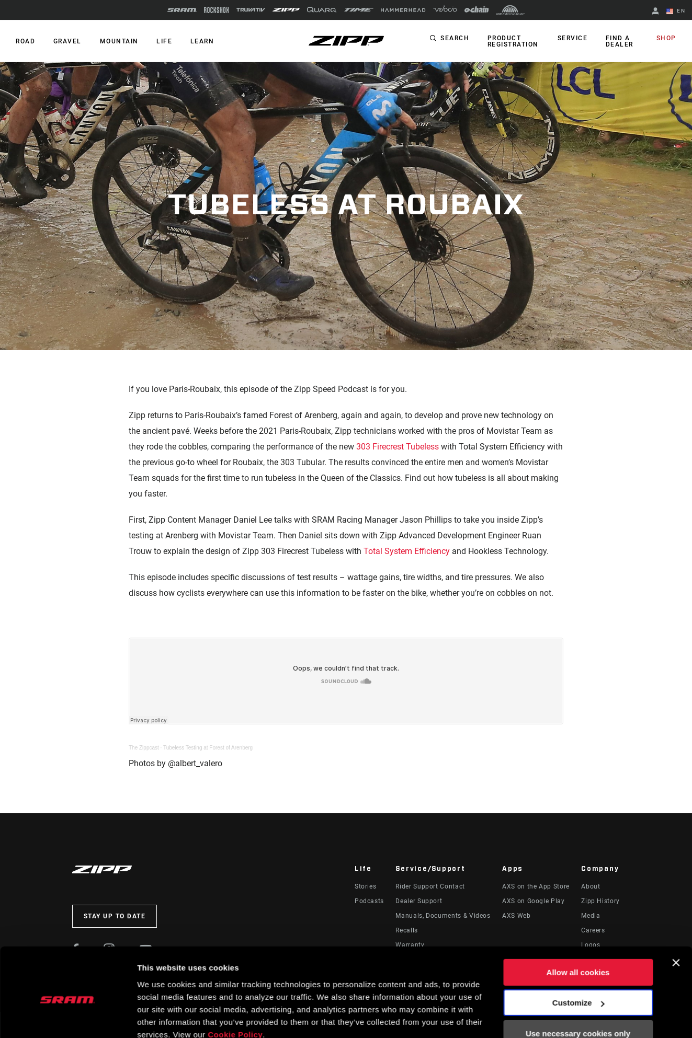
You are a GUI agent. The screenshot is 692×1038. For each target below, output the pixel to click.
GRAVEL (67, 41)
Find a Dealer (619, 41)
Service (573, 38)
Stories (365, 886)
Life (163, 41)
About (590, 886)
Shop (666, 38)
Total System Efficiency (407, 551)
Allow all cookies (578, 926)
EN (675, 11)
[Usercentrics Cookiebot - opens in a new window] (68, 1017)
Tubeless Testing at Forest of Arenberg (208, 748)
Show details (161, 1017)
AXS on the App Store (536, 886)
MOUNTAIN (118, 41)
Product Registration (512, 41)
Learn (201, 41)
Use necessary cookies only (578, 987)
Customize (578, 956)
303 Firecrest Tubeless (397, 447)
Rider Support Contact (429, 886)
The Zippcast (144, 748)
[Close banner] (675, 916)
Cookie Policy (235, 988)
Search (454, 38)
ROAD (25, 41)
